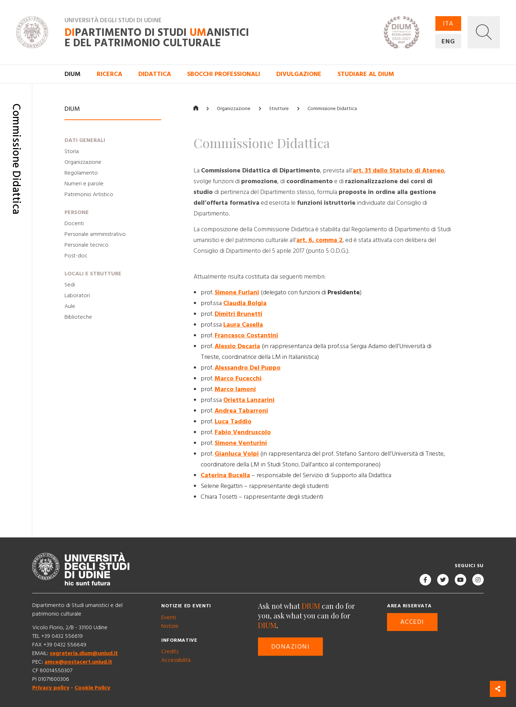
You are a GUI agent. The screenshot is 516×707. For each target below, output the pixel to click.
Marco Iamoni (235, 389)
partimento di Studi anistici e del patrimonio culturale (156, 38)
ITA (448, 23)
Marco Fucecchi (238, 378)
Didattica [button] (154, 74)
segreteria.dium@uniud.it (84, 653)
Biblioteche (78, 317)
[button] (484, 32)
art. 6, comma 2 (319, 240)
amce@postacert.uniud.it (78, 662)
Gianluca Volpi (237, 453)
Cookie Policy (92, 688)
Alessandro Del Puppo (248, 367)
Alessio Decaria (237, 346)
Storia (71, 151)
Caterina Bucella (225, 475)
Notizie (169, 626)
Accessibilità (176, 660)
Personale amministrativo (95, 234)
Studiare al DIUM (366, 74)
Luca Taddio (233, 421)
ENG (448, 41)
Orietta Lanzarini (248, 399)
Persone (76, 212)
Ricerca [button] (109, 74)
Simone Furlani (237, 292)
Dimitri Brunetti (238, 313)
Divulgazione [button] (298, 74)
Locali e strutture (92, 273)
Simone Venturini (241, 442)
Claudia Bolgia (245, 303)
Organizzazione (82, 162)
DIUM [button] (72, 74)
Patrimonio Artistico (88, 194)
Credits (169, 651)
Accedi (412, 621)
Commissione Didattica (332, 108)
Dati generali (84, 140)
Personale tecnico (86, 245)
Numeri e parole (84, 184)
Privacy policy (51, 688)
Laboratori (77, 295)
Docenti (74, 223)
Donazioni (290, 646)
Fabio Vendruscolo (243, 432)
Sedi (69, 285)
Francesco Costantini (246, 335)
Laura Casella (243, 324)
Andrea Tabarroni (241, 410)
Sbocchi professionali (223, 74)
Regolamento (81, 173)
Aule (69, 306)
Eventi (168, 617)
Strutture (279, 108)
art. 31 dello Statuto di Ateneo (398, 170)
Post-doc (75, 256)
